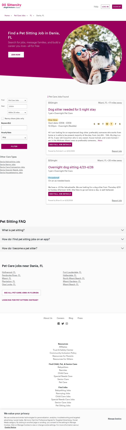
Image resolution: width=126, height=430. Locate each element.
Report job (117, 151)
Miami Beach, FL (71, 284)
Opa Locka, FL (9, 284)
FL (31, 15)
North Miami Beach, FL (74, 278)
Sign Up (117, 7)
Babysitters (63, 367)
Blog (71, 318)
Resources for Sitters (63, 359)
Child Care (63, 373)
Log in (105, 7)
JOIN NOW (15, 55)
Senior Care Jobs (63, 402)
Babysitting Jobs (63, 390)
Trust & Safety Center (63, 350)
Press (80, 318)
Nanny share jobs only (14, 118)
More (100, 140)
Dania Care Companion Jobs (12, 167)
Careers (60, 318)
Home (7, 15)
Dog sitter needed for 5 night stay (72, 109)
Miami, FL (6, 278)
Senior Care (63, 379)
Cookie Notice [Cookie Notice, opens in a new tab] (10, 427)
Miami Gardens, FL (72, 281)
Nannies (63, 370)
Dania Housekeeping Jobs (11, 172)
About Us (47, 318)
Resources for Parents (63, 356)
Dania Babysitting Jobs (10, 162)
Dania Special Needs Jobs (11, 170)
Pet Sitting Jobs (63, 405)
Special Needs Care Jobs (63, 399)
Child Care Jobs (63, 396)
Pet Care (63, 382)
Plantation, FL (8, 281)
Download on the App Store (63, 334)
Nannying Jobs (63, 393)
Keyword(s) (6, 123)
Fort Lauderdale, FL (72, 272)
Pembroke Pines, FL (11, 275)
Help (96, 6)
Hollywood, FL (9, 272)
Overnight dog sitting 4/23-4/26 (70, 167)
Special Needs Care (63, 376)
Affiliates (63, 347)
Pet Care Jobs (19, 15)
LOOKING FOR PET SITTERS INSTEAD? (20, 300)
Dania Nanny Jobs (7, 164)
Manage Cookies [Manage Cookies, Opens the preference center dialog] (114, 419)
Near (3, 106)
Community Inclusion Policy (63, 353)
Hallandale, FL (69, 275)
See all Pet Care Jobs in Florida (21, 293)
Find (2, 100)
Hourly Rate (6, 132)
